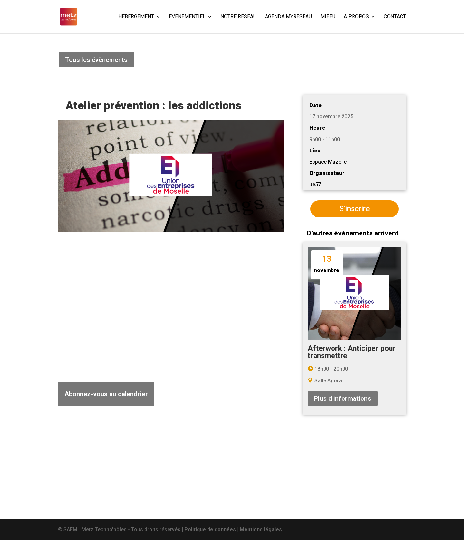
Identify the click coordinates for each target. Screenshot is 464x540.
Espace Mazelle (328, 162)
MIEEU (327, 17)
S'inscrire (354, 209)
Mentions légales (261, 529)
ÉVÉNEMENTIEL (187, 17)
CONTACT (395, 17)
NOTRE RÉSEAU (238, 17)
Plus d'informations (342, 398)
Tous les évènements (96, 60)
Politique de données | (212, 529)
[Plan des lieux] (171, 307)
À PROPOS (356, 17)
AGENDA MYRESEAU (288, 17)
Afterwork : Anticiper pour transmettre (352, 352)
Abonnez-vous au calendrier (106, 394)
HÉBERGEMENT (136, 17)
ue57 (315, 184)
